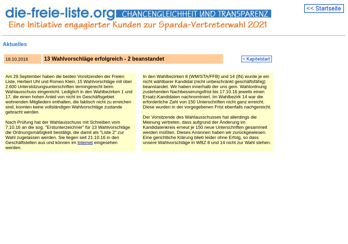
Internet (85, 142)
